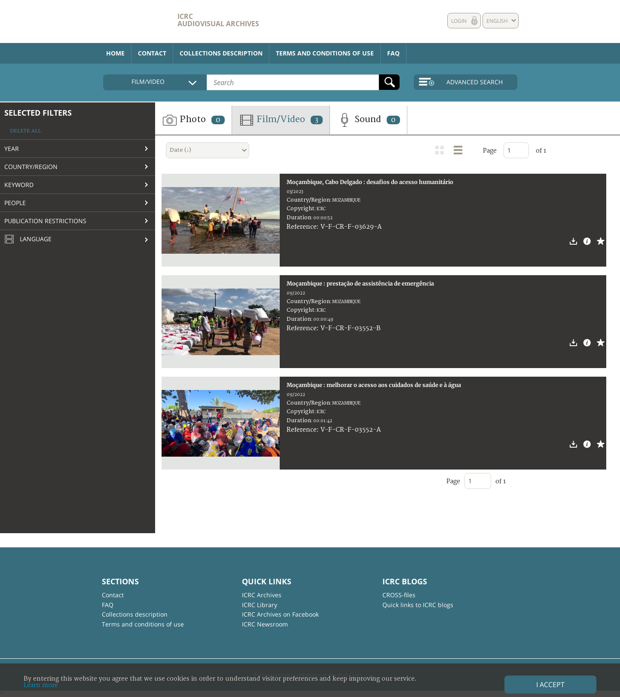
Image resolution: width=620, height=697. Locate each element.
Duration (299, 217)
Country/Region (31, 167)
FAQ (393, 53)
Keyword (19, 185)
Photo (193, 120)
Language (28, 239)
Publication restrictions (45, 221)
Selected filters (38, 112)
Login (459, 21)
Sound (368, 120)
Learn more (41, 685)
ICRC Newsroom (265, 624)
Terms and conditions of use (325, 53)
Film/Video (281, 120)
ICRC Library (259, 605)
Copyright (301, 208)
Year (11, 148)
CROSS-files (398, 595)
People (15, 203)
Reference (302, 226)
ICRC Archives (261, 595)
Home (115, 53)
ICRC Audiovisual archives (218, 20)
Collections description (221, 53)
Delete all (25, 131)
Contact (152, 53)
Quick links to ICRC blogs (417, 605)
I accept (550, 684)
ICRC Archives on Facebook (280, 614)
